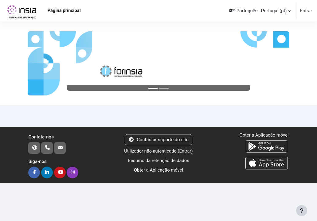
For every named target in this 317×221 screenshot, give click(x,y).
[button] (260, 10)
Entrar (306, 11)
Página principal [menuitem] (63, 10)
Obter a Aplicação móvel (158, 170)
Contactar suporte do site (159, 139)
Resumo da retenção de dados (158, 160)
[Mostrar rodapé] (301, 210)
